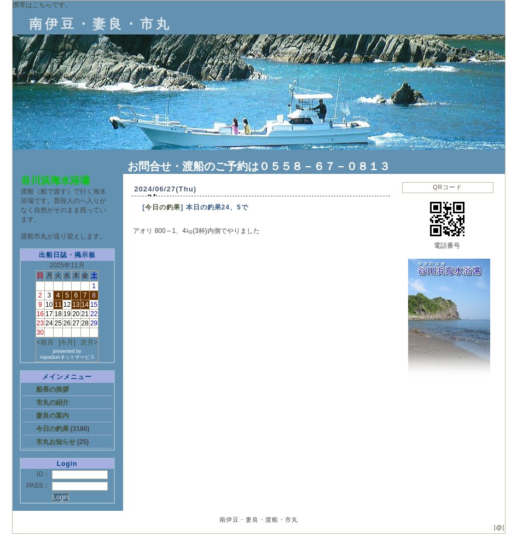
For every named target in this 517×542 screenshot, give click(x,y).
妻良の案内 (52, 415)
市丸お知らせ (56, 442)
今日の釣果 (53, 429)
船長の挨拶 (52, 389)
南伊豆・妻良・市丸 (100, 23)
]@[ (499, 527)
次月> (88, 342)
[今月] (67, 342)
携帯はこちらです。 (42, 5)
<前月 (45, 342)
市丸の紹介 (52, 402)
